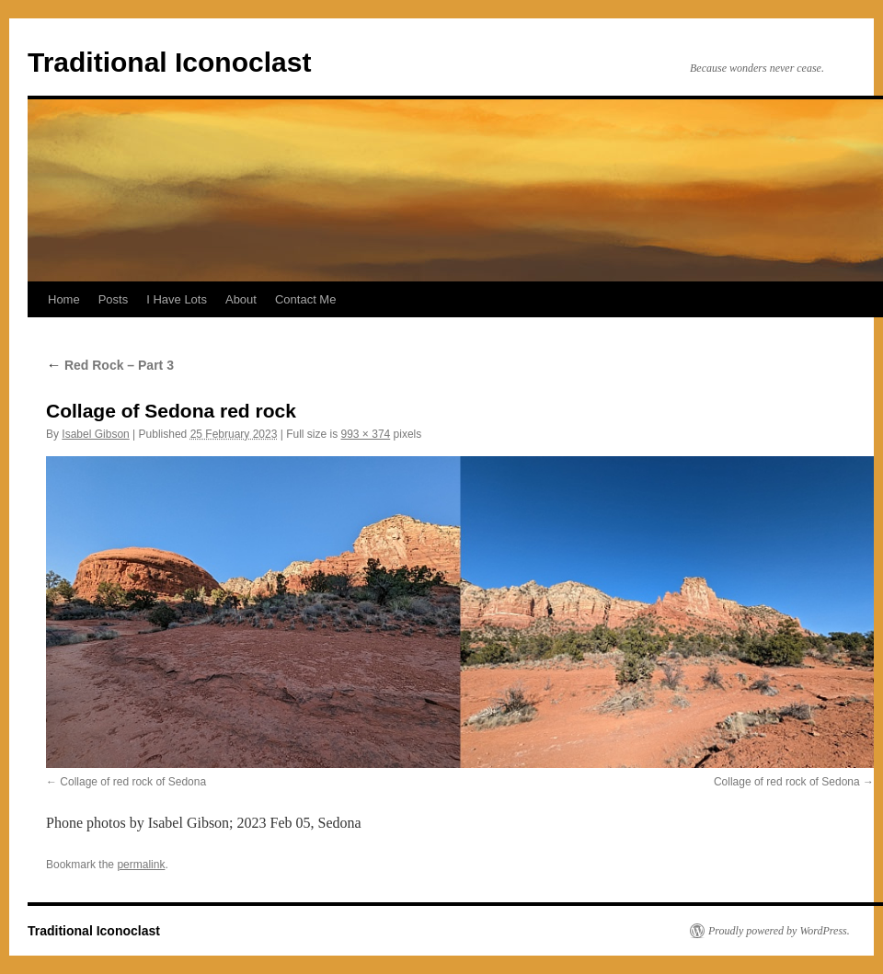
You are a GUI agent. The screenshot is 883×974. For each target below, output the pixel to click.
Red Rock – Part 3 (110, 365)
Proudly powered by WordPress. (779, 930)
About (241, 299)
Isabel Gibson (95, 434)
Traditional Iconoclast (169, 62)
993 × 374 (366, 434)
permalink (141, 864)
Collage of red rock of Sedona (133, 781)
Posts (113, 299)
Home (64, 299)
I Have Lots (176, 299)
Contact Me (305, 299)
